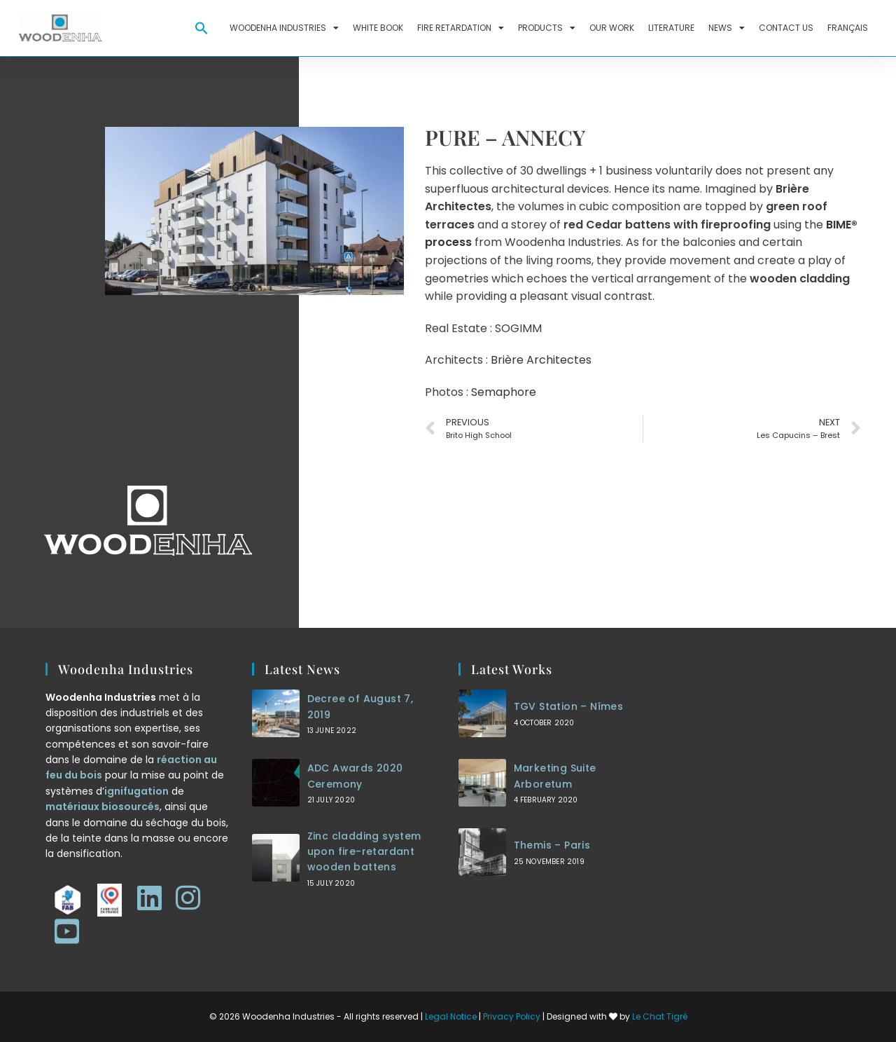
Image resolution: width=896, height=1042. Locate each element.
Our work (611, 28)
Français (847, 28)
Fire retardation (460, 28)
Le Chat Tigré (659, 1016)
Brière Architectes (541, 360)
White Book (378, 28)
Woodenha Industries (284, 28)
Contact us (786, 28)
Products (546, 28)
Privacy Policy (511, 1016)
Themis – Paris (552, 845)
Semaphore (503, 392)
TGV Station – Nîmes (569, 706)
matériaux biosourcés (103, 807)
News (726, 28)
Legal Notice (451, 1016)
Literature (671, 28)
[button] (202, 28)
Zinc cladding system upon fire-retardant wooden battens (364, 852)
